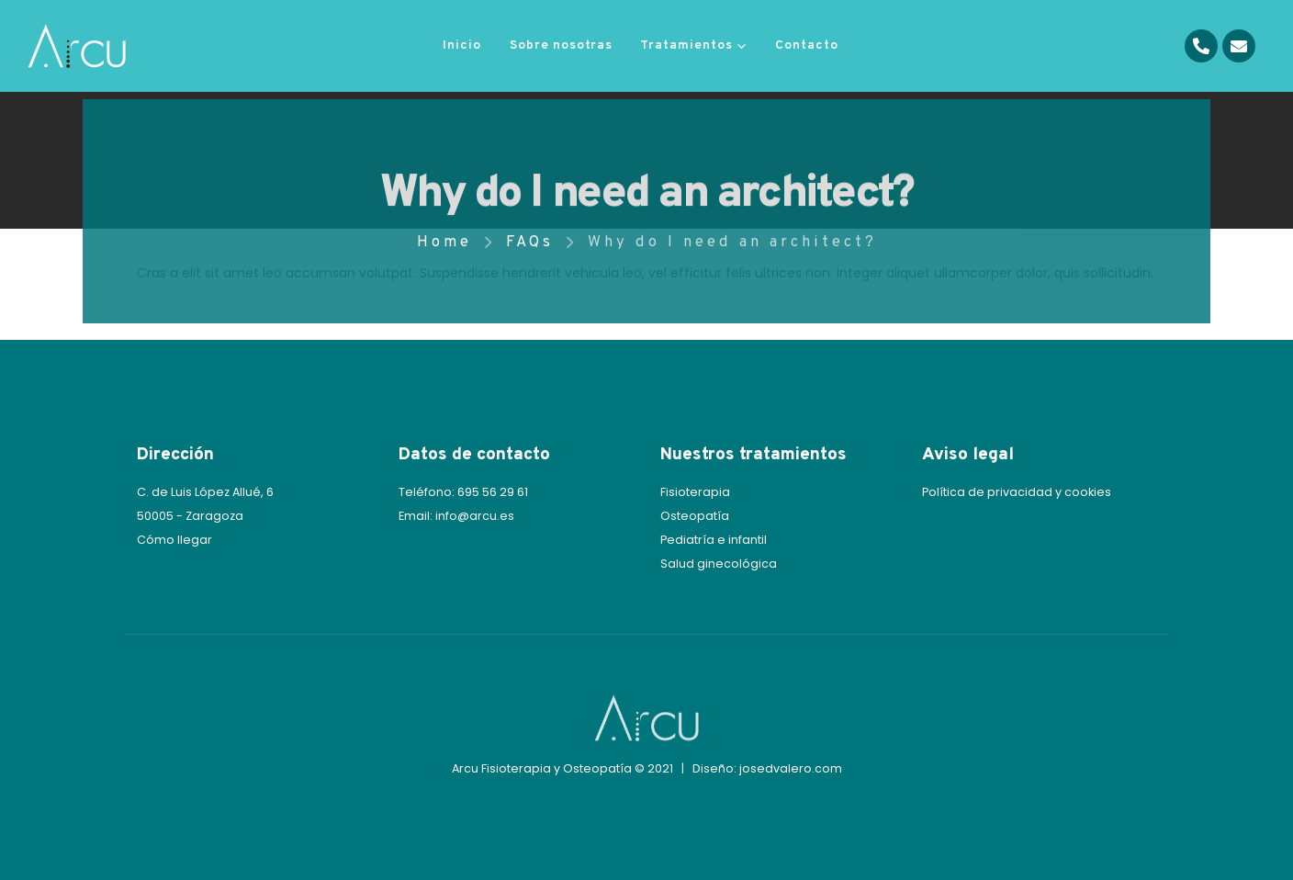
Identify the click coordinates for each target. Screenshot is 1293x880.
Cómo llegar (174, 539)
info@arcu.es (474, 516)
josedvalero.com (790, 768)
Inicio (462, 45)
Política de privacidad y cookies (1016, 492)
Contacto (806, 45)
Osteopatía (694, 516)
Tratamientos (686, 45)
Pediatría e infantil (713, 539)
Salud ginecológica (718, 563)
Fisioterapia (695, 492)
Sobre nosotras (561, 45)
